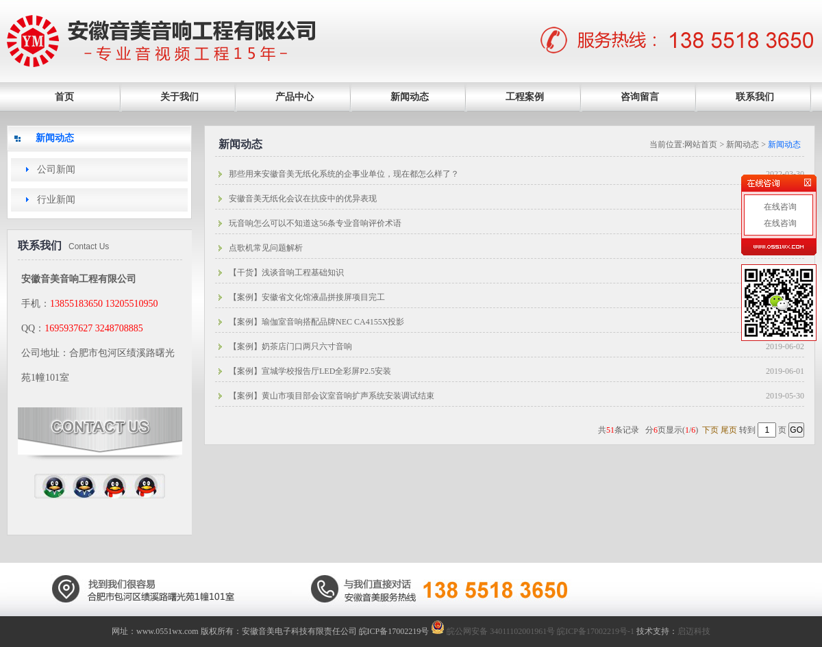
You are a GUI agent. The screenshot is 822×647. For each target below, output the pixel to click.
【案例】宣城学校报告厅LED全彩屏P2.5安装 (310, 371)
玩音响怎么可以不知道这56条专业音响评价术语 (315, 223)
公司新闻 (56, 169)
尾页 (729, 430)
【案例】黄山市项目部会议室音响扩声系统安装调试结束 (331, 396)
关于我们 (179, 97)
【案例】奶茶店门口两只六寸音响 (290, 346)
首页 (64, 97)
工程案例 (525, 97)
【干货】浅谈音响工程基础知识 (286, 272)
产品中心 (294, 97)
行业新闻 (56, 199)
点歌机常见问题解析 (266, 248)
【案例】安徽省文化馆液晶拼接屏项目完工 (307, 297)
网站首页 (700, 144)
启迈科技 (693, 631)
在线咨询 (779, 207)
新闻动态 (409, 97)
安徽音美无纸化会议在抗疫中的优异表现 (303, 198)
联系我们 (755, 97)
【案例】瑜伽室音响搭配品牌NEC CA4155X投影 (316, 322)
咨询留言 (640, 97)
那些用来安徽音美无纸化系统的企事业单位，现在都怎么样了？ (344, 174)
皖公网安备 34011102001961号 (493, 631)
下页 (710, 430)
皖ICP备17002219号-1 (595, 631)
